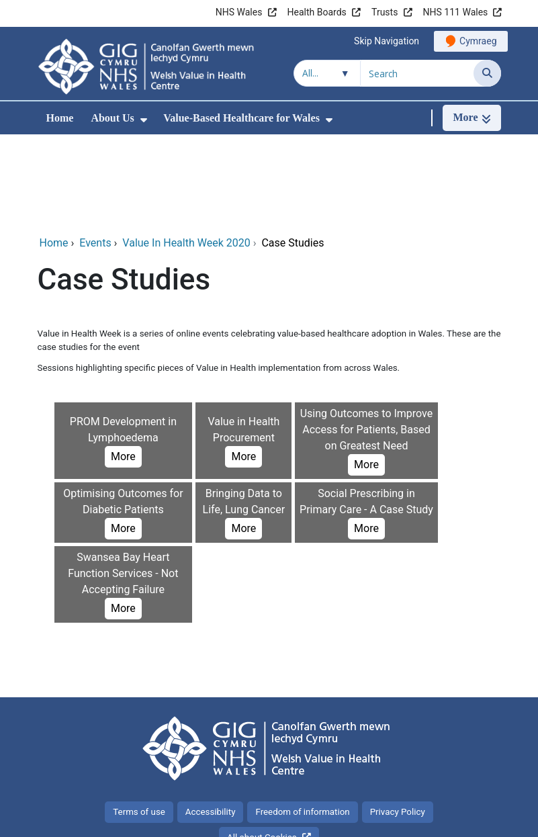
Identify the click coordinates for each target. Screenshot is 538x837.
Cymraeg (477, 41)
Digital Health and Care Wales (415, 819)
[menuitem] (143, 120)
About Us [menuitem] (112, 118)
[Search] (487, 73)
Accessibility (210, 722)
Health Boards (317, 12)
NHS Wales (239, 12)
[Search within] (327, 73)
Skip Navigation (386, 41)
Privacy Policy (397, 722)
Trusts (384, 12)
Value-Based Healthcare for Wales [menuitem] (241, 118)
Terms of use (139, 722)
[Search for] (417, 73)
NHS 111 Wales (455, 12)
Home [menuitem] (60, 118)
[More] (471, 118)
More (123, 366)
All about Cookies (262, 747)
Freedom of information (302, 722)
